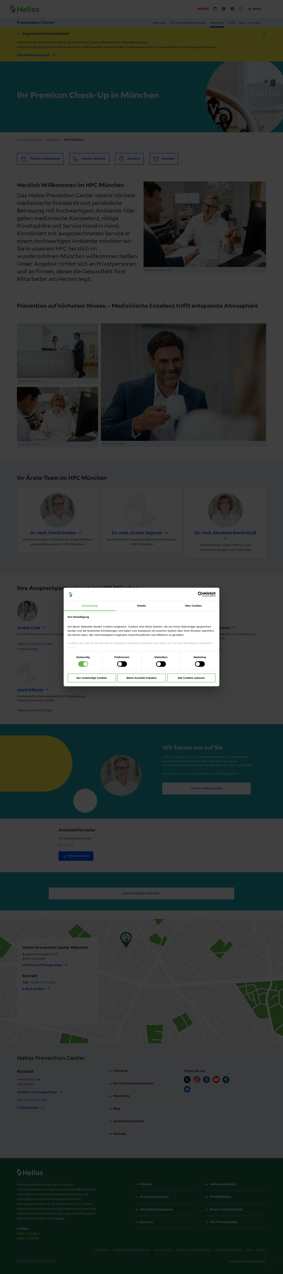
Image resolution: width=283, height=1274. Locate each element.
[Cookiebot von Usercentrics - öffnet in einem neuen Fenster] (200, 594)
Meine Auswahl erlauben (141, 677)
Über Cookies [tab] (193, 605)
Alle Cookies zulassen (191, 677)
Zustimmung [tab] (90, 605)
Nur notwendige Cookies (92, 677)
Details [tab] (141, 605)
